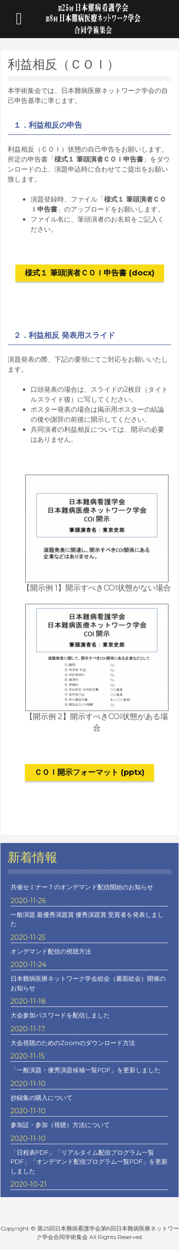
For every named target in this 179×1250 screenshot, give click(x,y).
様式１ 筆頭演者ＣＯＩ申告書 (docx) (90, 272)
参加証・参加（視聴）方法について (60, 1124)
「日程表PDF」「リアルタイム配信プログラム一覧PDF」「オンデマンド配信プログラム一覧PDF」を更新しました (89, 1161)
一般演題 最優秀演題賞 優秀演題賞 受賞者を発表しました (87, 919)
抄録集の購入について (42, 1097)
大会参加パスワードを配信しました (60, 1015)
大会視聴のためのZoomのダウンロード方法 (73, 1043)
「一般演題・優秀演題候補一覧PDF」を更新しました (85, 1070)
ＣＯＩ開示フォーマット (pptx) (89, 772)
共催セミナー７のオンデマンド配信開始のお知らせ (82, 887)
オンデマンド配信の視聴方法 (51, 951)
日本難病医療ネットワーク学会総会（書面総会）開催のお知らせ (88, 983)
